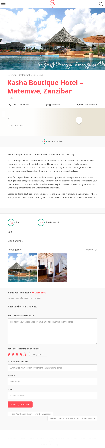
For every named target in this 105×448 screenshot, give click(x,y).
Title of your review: (18, 354)
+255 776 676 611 (20, 104)
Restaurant (24, 74)
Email (11, 381)
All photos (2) (90, 249)
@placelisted (54, 104)
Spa (41, 74)
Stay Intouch (59, 437)
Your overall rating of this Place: (24, 341)
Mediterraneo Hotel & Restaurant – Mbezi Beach (71, 411)
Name (11, 367)
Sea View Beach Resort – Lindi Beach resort (31, 406)
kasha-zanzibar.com (88, 104)
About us (47, 437)
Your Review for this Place (21, 308)
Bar (34, 74)
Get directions (17, 125)
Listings (12, 74)
